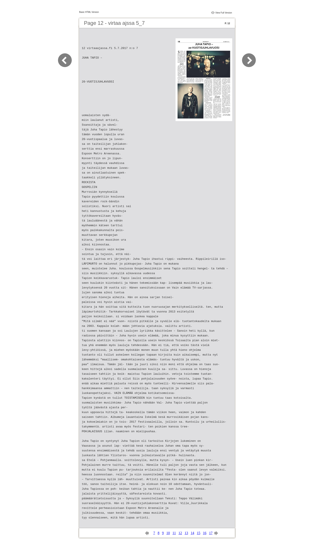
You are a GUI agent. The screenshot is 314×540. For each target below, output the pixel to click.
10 (168, 533)
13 (186, 533)
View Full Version (223, 13)
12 (180, 533)
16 (204, 533)
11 (174, 533)
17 (210, 533)
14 (192, 533)
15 (198, 533)
